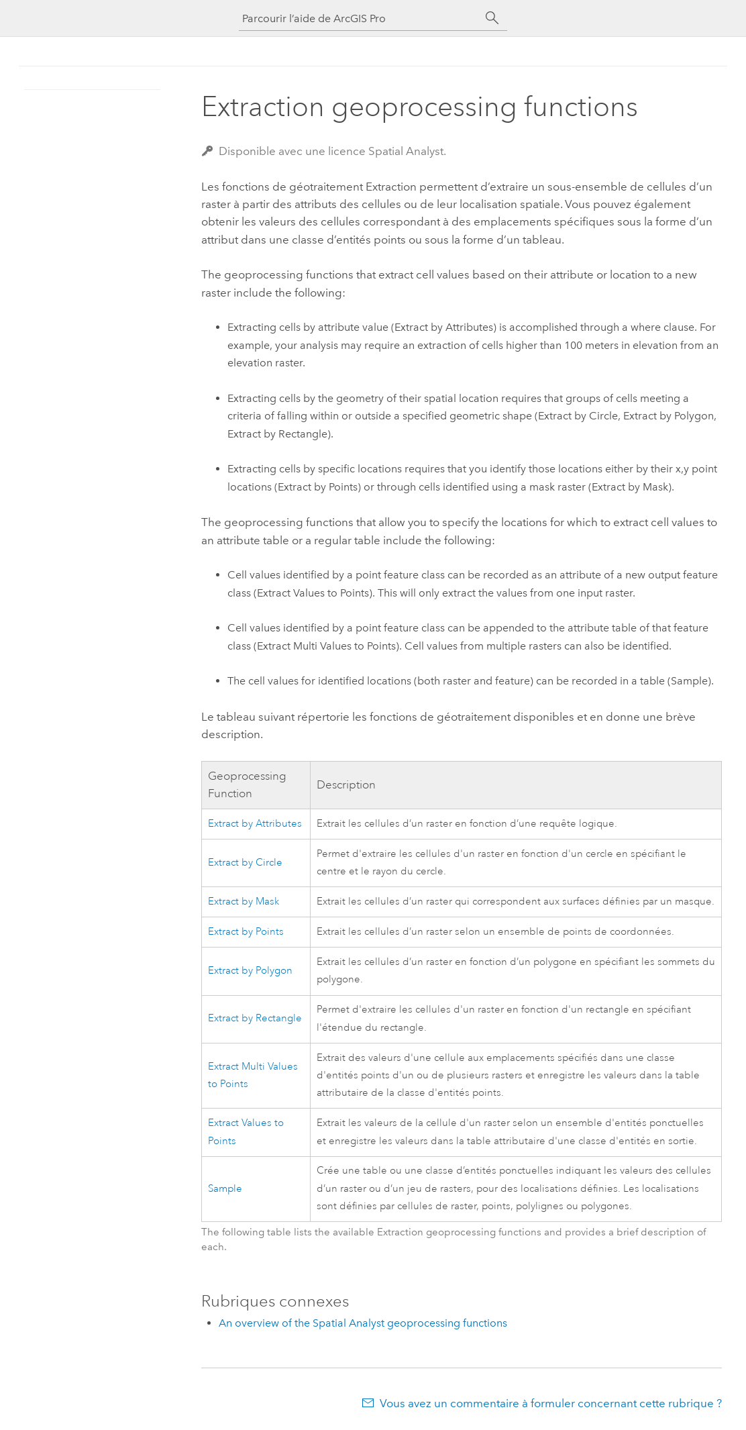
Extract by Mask (243, 901)
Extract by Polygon (250, 970)
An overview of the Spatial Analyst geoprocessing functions (363, 1323)
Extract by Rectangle (255, 1018)
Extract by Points (246, 931)
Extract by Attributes (255, 823)
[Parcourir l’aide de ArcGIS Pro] (359, 18)
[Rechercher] (492, 18)
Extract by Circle (245, 862)
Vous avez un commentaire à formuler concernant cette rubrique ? (551, 1403)
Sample (225, 1188)
